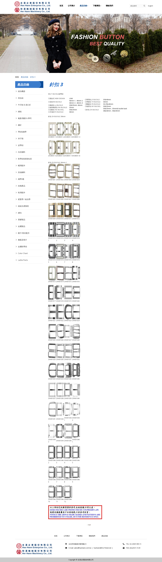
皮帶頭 (20, 145)
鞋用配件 (21, 192)
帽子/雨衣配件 (23, 233)
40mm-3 (72, 103)
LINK (71, 98)
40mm (80, 105)
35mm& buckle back (119, 108)
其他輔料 (21, 172)
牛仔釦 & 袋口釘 (24, 105)
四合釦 (20, 98)
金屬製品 (21, 226)
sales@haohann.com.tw (82, 548)
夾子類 (20, 138)
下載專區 (97, 5)
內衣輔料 (21, 152)
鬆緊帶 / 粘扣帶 (24, 199)
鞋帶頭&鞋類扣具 (25, 159)
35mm (71, 107)
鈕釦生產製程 (23, 206)
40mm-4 (80, 103)
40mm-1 (72, 101)
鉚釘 (20, 125)
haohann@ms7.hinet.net (102, 548)
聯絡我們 (109, 5)
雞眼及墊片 (22, 240)
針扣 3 (32, 77)
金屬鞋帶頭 (22, 246)
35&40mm (107, 99)
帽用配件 (21, 165)
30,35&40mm (108, 104)
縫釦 (20, 111)
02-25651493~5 (135, 544)
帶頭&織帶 (22, 132)
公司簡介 (71, 5)
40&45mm (116, 111)
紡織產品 (21, 186)
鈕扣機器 (21, 91)
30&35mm (73, 105)
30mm (105, 102)
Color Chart (23, 253)
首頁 (61, 5)
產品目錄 (84, 5)
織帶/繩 (21, 179)
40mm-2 (80, 101)
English (150, 6)
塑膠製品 (21, 219)
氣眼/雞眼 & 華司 (25, 118)
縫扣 (20, 213)
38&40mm (107, 111)
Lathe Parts (23, 260)
